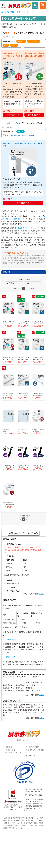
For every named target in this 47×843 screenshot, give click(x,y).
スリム (5, 45)
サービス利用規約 (32, 747)
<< (16, 288)
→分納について (9, 657)
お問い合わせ (31, 755)
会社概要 (9, 747)
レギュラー (21, 41)
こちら (41, 593)
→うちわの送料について (12, 639)
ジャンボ (20, 131)
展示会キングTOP (7, 12)
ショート (14, 45)
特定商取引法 (10, 750)
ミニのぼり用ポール (25, 228)
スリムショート (33, 41)
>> (32, 288)
